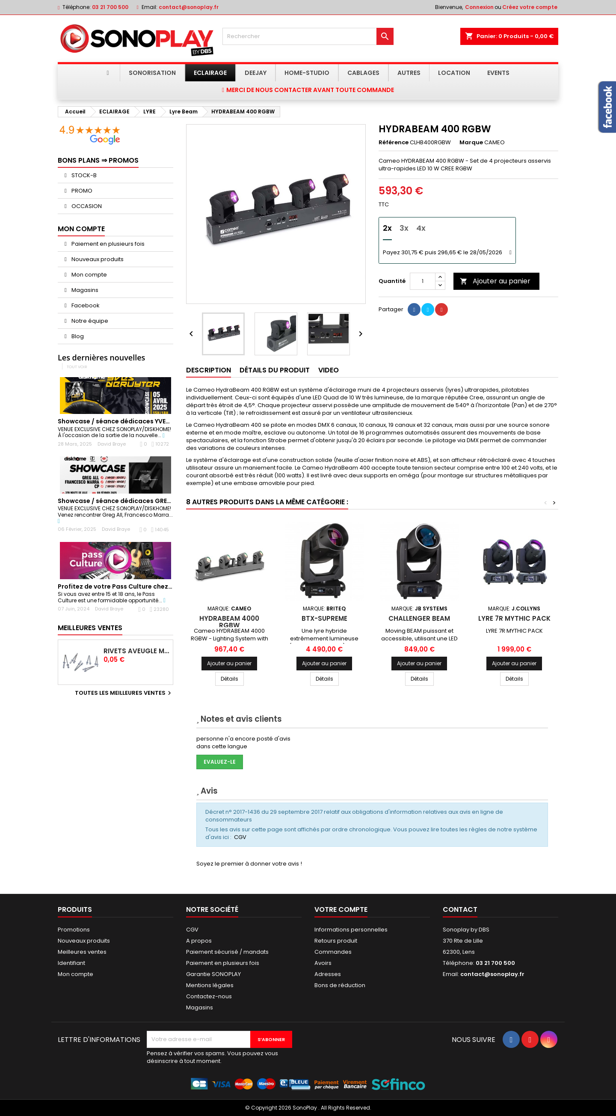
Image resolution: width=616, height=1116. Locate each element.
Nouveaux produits (97, 259)
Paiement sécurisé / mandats (227, 952)
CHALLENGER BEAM (419, 618)
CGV (240, 837)
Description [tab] (208, 370)
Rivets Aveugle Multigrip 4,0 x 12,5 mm (136, 651)
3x (404, 228)
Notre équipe (89, 321)
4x (421, 228)
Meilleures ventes (82, 952)
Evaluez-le (220, 761)
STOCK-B (83, 175)
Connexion (479, 7)
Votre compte (340, 909)
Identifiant (71, 963)
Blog (77, 336)
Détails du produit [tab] (275, 370)
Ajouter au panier (495, 281)
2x (387, 228)
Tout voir (77, 366)
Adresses (327, 974)
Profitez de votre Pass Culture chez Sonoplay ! (130, 586)
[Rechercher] (308, 36)
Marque (471, 142)
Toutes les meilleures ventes (124, 693)
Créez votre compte (529, 7)
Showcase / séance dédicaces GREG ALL (121, 501)
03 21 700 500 (110, 7)
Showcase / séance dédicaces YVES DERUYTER (129, 421)
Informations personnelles (351, 930)
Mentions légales (210, 985)
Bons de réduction (339, 985)
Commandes (333, 952)
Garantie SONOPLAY (213, 974)
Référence (394, 142)
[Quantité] (422, 281)
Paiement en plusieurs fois (107, 244)
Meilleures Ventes (90, 628)
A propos (199, 941)
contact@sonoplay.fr (189, 7)
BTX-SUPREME (324, 618)
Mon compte (88, 275)
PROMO (81, 191)
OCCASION (86, 206)
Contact (460, 909)
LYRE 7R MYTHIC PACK (514, 618)
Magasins (84, 290)
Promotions (74, 930)
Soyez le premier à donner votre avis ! (249, 864)
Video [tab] (328, 370)
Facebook (85, 305)
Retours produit (335, 941)
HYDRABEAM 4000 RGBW (229, 622)
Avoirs (323, 963)
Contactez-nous (209, 996)
